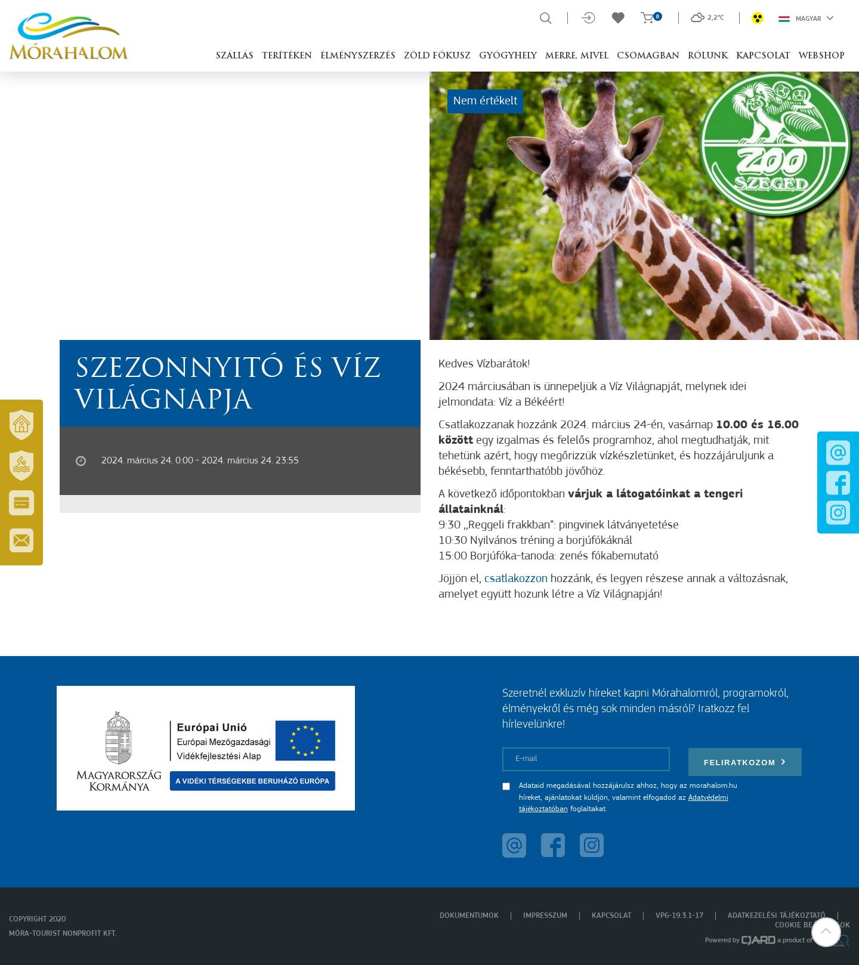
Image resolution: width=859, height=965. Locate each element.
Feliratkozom (745, 762)
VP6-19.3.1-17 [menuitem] (679, 916)
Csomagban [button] (648, 56)
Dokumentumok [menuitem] (469, 916)
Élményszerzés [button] (357, 56)
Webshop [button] (822, 56)
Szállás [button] (234, 56)
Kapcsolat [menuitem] (611, 916)
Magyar (806, 18)
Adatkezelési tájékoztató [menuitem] (777, 916)
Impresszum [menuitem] (545, 916)
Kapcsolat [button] (763, 56)
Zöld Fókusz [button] (437, 56)
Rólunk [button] (708, 56)
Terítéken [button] (287, 56)
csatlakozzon (516, 579)
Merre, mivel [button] (576, 56)
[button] (826, 932)
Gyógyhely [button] (508, 56)
